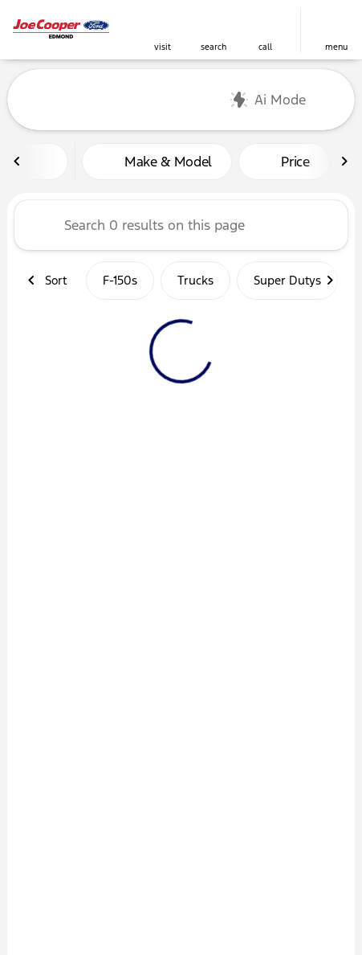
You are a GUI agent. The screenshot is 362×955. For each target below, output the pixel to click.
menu (336, 47)
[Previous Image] (17, 161)
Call (265, 47)
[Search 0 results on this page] (181, 225)
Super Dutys (287, 280)
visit (162, 47)
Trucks (195, 280)
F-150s (120, 280)
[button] (162, 30)
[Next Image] (344, 161)
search (213, 47)
